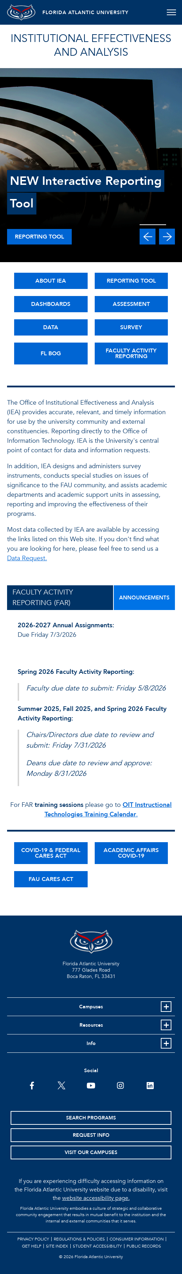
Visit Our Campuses (91, 1152)
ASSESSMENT (131, 304)
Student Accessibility (97, 1246)
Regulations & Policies (79, 1239)
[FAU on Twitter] (61, 1084)
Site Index (57, 1246)
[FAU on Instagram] (120, 1084)
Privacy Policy (33, 1239)
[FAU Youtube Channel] (91, 1084)
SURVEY (131, 327)
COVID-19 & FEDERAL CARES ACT (50, 853)
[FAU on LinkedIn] (150, 1084)
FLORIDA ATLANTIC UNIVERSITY (85, 12)
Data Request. (27, 558)
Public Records (144, 1246)
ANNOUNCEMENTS (144, 597)
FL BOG (51, 353)
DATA (50, 327)
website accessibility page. (96, 1198)
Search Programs (91, 1118)
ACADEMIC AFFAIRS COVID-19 (131, 853)
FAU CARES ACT (51, 879)
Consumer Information (137, 1239)
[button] (147, 236)
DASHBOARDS (50, 304)
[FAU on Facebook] (32, 1084)
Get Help (31, 1246)
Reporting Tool (39, 237)
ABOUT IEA (50, 281)
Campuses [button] (91, 1006)
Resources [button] (91, 1025)
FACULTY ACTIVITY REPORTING (131, 353)
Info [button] (91, 1043)
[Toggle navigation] (171, 12)
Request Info (91, 1135)
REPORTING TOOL (131, 281)
